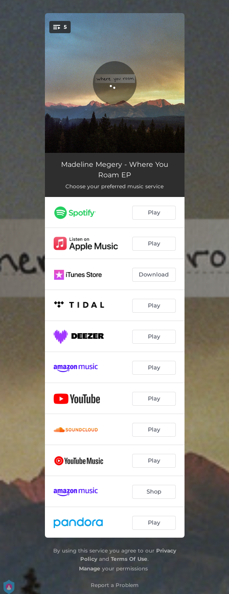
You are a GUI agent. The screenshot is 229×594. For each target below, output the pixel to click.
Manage (89, 568)
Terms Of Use (129, 559)
